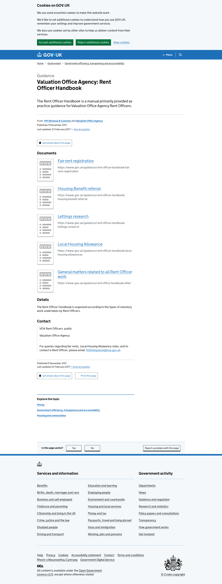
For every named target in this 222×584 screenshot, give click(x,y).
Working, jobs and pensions (105, 534)
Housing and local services (104, 506)
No (95, 448)
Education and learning (102, 485)
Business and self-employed (54, 499)
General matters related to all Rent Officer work (95, 274)
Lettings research (73, 216)
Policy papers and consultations (159, 513)
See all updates (82, 129)
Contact (109, 555)
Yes (77, 448)
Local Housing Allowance (80, 244)
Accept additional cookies (55, 42)
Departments (147, 485)
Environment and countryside (106, 499)
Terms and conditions (130, 555)
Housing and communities (51, 415)
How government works (154, 527)
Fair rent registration (76, 160)
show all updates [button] (80, 366)
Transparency (147, 520)
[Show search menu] (180, 55)
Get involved (146, 534)
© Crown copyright (173, 574)
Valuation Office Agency (89, 120)
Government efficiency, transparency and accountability (94, 63)
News (142, 492)
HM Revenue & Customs (57, 120)
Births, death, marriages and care (58, 492)
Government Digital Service (97, 559)
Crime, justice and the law (53, 520)
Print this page (88, 375)
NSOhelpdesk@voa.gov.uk (103, 350)
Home (40, 63)
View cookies (121, 42)
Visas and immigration (101, 527)
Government (54, 63)
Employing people (99, 492)
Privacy (50, 555)
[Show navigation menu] (168, 55)
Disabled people (47, 527)
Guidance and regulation (154, 499)
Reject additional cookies (93, 42)
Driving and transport (50, 534)
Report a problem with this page (162, 448)
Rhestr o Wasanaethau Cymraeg (57, 559)
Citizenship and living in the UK (56, 513)
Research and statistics (154, 506)
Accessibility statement (86, 555)
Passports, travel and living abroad (110, 520)
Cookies (63, 555)
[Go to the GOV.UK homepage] (49, 55)
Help (40, 555)
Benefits (42, 485)
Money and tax (97, 513)
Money (41, 404)
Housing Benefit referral (79, 188)
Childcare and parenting (52, 506)
